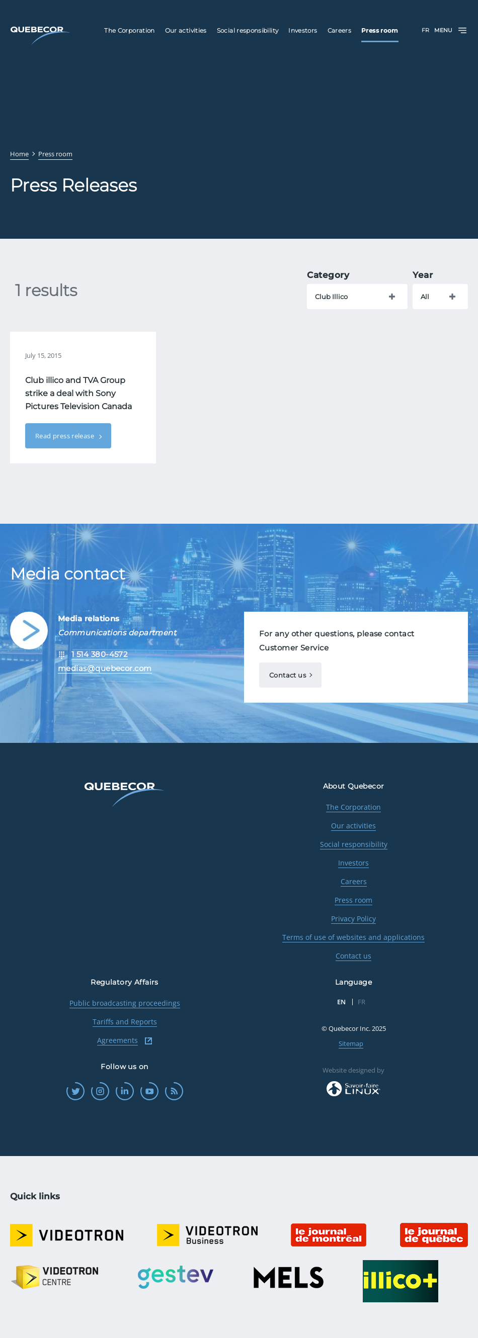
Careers (354, 881)
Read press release (65, 435)
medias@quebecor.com (105, 668)
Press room (353, 900)
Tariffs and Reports (125, 1021)
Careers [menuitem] (340, 30)
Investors (353, 863)
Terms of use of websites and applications (353, 937)
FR (425, 30)
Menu (450, 30)
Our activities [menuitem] (186, 30)
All (425, 297)
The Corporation (353, 807)
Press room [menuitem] (380, 30)
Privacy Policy (353, 918)
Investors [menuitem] (302, 30)
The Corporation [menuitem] (129, 30)
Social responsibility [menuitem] (248, 30)
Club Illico (331, 297)
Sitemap (351, 1043)
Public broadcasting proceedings (124, 1003)
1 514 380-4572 (99, 654)
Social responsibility (353, 844)
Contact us (287, 675)
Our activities (353, 825)
